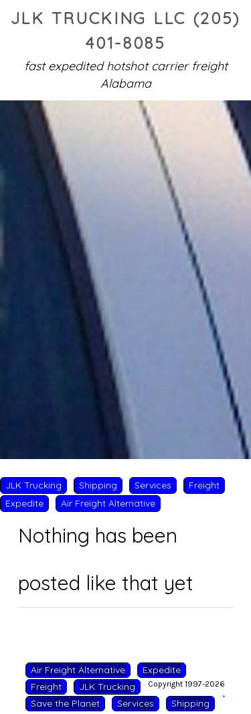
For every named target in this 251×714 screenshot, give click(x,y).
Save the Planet (65, 703)
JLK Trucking (33, 485)
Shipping (98, 485)
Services (153, 485)
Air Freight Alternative (108, 503)
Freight (204, 485)
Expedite (24, 503)
